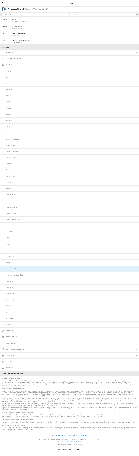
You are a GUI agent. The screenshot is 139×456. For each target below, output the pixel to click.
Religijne (9, 368)
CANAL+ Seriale (11, 157)
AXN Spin (9, 108)
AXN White (9, 114)
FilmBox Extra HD (11, 207)
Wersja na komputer (58, 435)
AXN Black (9, 102)
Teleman (69, 3)
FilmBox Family (11, 213)
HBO (7, 238)
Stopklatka (9, 318)
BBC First (9, 120)
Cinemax (9, 164)
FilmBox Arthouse (11, 201)
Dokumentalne (11, 343)
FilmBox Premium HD (13, 219)
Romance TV (10, 300)
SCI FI (8, 306)
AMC (7, 83)
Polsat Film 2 (10, 287)
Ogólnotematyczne (13, 58)
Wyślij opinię (72, 435)
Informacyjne (11, 337)
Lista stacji (83, 435)
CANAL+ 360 (10, 133)
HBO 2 (8, 244)
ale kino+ (9, 77)
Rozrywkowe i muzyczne (15, 349)
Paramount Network (12, 269)
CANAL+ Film (10, 145)
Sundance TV (10, 324)
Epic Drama (9, 182)
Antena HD (9, 89)
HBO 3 (8, 250)
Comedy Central (11, 176)
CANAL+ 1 (9, 126)
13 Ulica (8, 71)
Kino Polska (10, 256)
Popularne (10, 52)
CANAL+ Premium (12, 151)
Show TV (9, 312)
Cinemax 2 (9, 170)
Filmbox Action (11, 195)
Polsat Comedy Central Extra (15, 275)
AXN (7, 96)
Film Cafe (9, 188)
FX (7, 225)
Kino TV (8, 263)
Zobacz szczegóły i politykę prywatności (70, 441)
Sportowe (10, 331)
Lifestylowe (10, 355)
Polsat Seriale (10, 293)
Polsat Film (9, 281)
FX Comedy (9, 232)
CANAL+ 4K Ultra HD (12, 139)
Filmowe (9, 65)
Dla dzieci (9, 361)
